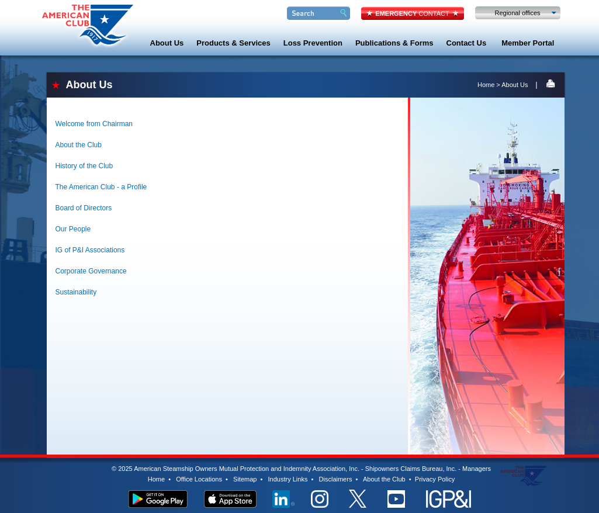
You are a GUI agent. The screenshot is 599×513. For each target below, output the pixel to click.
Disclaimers (335, 479)
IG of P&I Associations (90, 250)
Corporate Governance (91, 271)
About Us (167, 43)
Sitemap (245, 479)
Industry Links (288, 479)
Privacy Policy (435, 479)
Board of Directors (84, 208)
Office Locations (199, 479)
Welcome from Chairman (94, 124)
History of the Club (84, 166)
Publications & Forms (394, 43)
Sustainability (76, 292)
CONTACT (412, 13)
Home (485, 84)
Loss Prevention (312, 43)
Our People (73, 229)
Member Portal (527, 43)
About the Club (79, 145)
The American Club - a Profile (101, 187)
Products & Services (233, 43)
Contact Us (466, 43)
